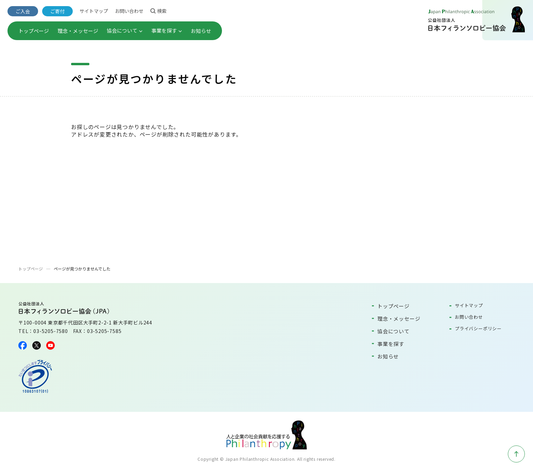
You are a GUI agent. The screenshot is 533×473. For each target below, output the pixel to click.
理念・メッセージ (77, 30)
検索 (158, 10)
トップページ (33, 30)
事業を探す (166, 30)
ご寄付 (57, 11)
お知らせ (201, 30)
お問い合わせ (129, 10)
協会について (125, 30)
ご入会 (23, 11)
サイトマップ (94, 10)
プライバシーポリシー (478, 328)
